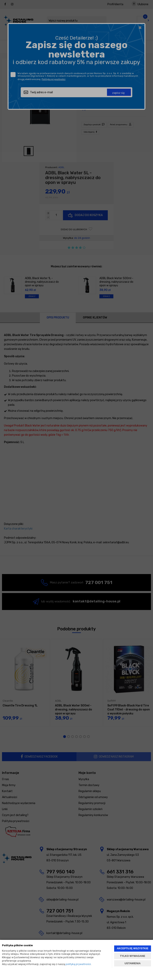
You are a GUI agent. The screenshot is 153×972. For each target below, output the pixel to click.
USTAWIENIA (133, 963)
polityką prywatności (78, 964)
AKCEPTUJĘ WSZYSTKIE (132, 948)
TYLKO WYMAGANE (132, 955)
